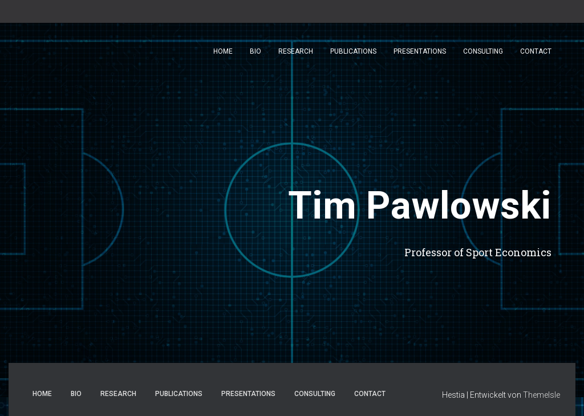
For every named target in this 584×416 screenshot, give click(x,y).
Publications (353, 51)
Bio (255, 51)
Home (223, 51)
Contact (535, 51)
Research (295, 51)
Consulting (483, 51)
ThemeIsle (541, 394)
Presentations (420, 51)
